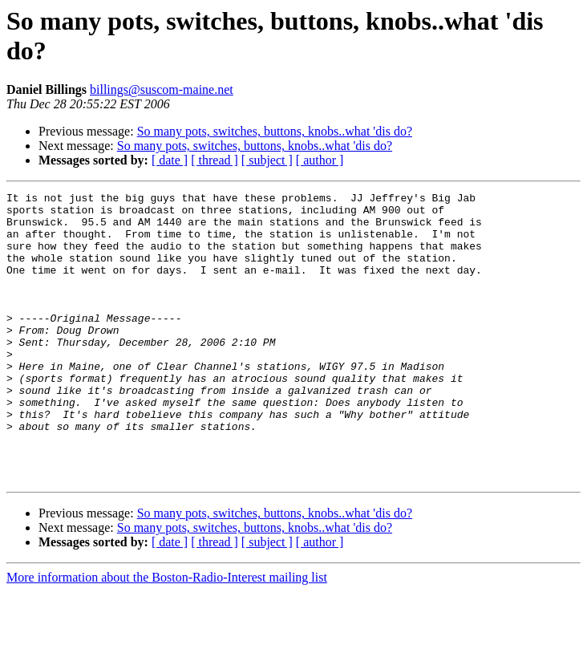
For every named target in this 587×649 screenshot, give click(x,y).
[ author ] (320, 160)
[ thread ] (214, 160)
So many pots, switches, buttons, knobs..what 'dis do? (274, 131)
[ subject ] (267, 160)
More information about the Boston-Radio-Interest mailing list (166, 635)
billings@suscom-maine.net (161, 89)
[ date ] (170, 160)
